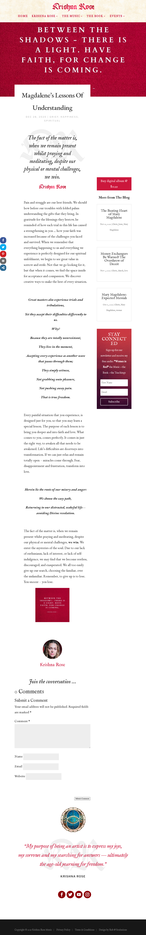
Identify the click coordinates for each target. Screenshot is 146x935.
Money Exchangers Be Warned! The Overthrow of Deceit (114, 259)
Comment (22, 721)
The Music (71, 16)
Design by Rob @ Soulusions (113, 930)
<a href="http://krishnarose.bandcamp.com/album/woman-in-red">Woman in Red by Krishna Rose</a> (114, 140)
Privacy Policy (63, 930)
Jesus (120, 224)
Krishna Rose (43, 16)
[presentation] (36, 788)
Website (20, 776)
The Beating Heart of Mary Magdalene (114, 214)
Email (18, 766)
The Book (95, 16)
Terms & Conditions (84, 930)
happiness (69, 117)
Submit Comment (82, 798)
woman (119, 310)
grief (54, 117)
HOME (23, 16)
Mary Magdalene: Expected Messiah (114, 296)
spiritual (52, 121)
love (126, 270)
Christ (114, 224)
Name (19, 757)
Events (116, 16)
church (120, 270)
